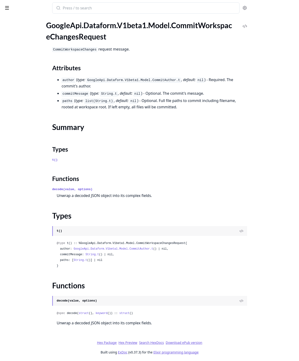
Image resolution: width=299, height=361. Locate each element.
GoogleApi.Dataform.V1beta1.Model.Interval (33, 223)
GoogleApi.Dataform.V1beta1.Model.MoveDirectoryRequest (33, 299)
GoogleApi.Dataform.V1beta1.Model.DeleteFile (33, 121)
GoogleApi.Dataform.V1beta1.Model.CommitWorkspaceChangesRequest (33, 37)
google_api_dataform (24, 5)
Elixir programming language (211, 352)
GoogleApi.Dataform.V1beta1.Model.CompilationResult (33, 83)
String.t (127, 254)
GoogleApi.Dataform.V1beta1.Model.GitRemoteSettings (33, 197)
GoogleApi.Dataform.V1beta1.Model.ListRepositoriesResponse (33, 254)
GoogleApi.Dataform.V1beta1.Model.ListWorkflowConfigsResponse (33, 261)
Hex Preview (163, 342)
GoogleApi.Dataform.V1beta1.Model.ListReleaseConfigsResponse (33, 248)
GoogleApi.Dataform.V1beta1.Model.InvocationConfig (33, 229)
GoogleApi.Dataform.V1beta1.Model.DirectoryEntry (33, 128)
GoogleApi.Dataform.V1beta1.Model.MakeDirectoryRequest (33, 286)
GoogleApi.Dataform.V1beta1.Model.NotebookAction (33, 331)
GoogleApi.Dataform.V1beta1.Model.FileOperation (33, 185)
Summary (16, 51)
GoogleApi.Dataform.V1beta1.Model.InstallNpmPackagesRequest (33, 210)
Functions (16, 62)
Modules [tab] (28, 20)
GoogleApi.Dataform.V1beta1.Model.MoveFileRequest (33, 312)
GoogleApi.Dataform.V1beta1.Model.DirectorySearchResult (33, 134)
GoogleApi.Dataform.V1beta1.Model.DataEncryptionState (33, 108)
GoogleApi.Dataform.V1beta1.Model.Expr (33, 147)
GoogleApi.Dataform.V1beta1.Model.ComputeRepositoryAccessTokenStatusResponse (33, 96)
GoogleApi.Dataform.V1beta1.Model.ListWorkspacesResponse (33, 273)
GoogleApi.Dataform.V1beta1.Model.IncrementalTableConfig (33, 204)
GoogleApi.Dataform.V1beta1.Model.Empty (33, 140)
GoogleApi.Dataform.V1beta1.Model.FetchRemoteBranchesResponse (33, 172)
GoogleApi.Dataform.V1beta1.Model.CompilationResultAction (33, 89)
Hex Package (142, 342)
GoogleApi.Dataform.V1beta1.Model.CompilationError (33, 77)
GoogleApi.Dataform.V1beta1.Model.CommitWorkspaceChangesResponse (33, 70)
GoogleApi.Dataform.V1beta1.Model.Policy (33, 356)
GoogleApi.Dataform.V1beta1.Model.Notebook (33, 324)
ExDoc (158, 352)
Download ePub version (219, 342)
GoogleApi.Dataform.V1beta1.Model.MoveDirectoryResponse (33, 305)
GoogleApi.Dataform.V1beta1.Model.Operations (33, 350)
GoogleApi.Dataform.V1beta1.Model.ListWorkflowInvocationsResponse (33, 267)
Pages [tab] (8, 20)
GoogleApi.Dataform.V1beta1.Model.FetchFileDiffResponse (33, 153)
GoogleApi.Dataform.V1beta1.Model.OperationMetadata (33, 343)
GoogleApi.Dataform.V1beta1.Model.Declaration (33, 115)
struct (119, 313)
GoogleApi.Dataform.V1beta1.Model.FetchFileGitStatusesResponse (33, 159)
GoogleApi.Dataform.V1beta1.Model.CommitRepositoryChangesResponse (33, 30)
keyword (136, 313)
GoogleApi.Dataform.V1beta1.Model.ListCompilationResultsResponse (33, 235)
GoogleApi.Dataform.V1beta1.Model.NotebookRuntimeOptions (33, 337)
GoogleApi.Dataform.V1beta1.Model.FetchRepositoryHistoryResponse (33, 178)
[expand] (65, 25)
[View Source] (276, 231)
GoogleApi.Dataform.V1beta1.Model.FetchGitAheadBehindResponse (33, 166)
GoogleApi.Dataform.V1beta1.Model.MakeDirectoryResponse (33, 292)
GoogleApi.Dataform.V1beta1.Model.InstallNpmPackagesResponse (33, 216)
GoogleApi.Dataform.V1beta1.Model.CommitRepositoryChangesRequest (33, 24)
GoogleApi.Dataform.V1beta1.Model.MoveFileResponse (33, 318)
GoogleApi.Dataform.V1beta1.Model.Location (33, 280)
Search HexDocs (186, 343)
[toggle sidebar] (64, 7)
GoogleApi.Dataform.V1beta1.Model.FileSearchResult (33, 191)
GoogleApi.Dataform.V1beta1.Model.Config (33, 102)
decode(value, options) (107, 189)
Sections (15, 45)
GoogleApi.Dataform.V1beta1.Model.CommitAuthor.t (148, 249)
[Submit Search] (93, 8)
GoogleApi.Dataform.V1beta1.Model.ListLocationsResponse (33, 242)
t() (90, 160)
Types (13, 56)
